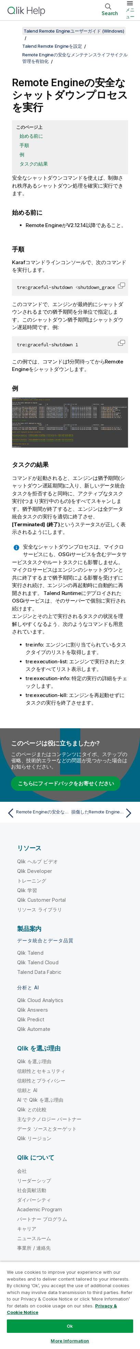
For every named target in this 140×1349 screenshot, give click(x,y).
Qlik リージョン (34, 1138)
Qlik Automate (33, 1029)
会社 (22, 1171)
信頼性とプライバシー (41, 1080)
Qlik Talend (30, 953)
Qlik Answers (32, 1010)
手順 (24, 145)
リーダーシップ (34, 1180)
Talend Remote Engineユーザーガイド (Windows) (74, 31)
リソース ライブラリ (39, 909)
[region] (70, 1305)
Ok (70, 1326)
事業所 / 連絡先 (34, 1248)
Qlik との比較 (32, 1109)
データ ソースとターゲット (47, 1129)
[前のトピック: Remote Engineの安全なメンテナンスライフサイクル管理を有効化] (37, 813)
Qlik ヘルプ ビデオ (37, 861)
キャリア (27, 1229)
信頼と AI (27, 1090)
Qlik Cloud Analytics (40, 1000)
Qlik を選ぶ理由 (34, 1061)
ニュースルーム (34, 1238)
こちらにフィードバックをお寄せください (66, 783)
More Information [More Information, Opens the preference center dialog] (70, 1341)
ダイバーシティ (34, 1200)
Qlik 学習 (27, 890)
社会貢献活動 (31, 1190)
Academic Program (39, 1209)
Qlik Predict (30, 1019)
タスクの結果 (34, 164)
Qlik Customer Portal (41, 900)
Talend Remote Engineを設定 (52, 46)
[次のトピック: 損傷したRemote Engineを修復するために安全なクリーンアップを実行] (103, 813)
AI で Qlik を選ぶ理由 (40, 1100)
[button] (121, 285)
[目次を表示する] (14, 30)
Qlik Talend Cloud (38, 962)
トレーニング (31, 881)
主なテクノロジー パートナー (49, 1119)
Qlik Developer (34, 871)
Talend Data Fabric (39, 972)
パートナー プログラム (42, 1219)
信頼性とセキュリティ (41, 1071)
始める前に (31, 136)
